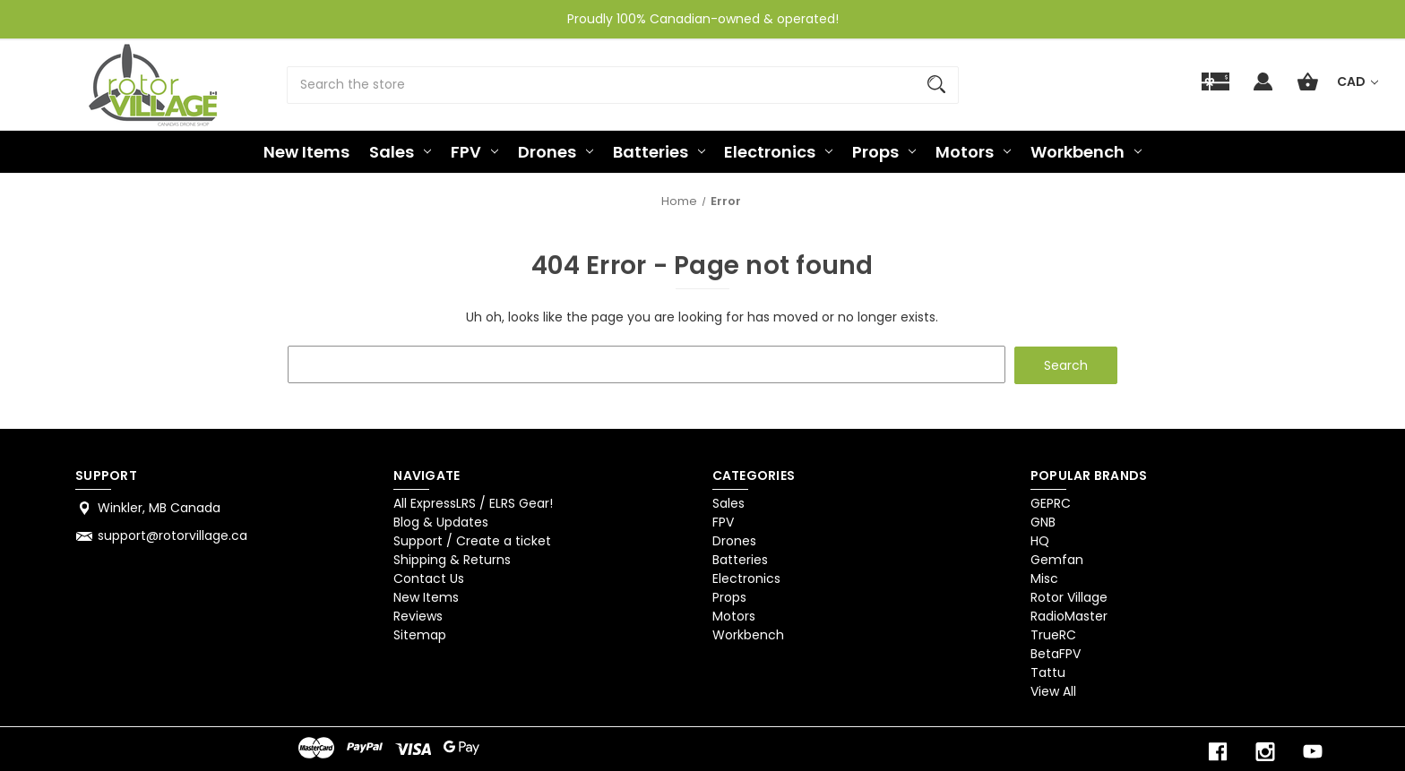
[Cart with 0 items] (1308, 90)
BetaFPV (1055, 653)
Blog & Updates (440, 521)
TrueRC (1053, 634)
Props (884, 152)
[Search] (936, 85)
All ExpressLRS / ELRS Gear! (473, 502)
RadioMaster (1069, 615)
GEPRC (1050, 502)
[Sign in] (1263, 90)
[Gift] (1215, 90)
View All (1053, 690)
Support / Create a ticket (472, 540)
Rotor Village (1069, 596)
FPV (474, 152)
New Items (306, 152)
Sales (400, 152)
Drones (555, 152)
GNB (1043, 521)
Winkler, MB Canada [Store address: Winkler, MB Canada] (159, 507)
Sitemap (419, 634)
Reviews (418, 615)
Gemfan (1056, 559)
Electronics (778, 152)
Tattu (1047, 672)
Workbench (1086, 152)
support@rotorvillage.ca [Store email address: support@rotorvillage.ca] (172, 535)
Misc (1044, 578)
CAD (1357, 81)
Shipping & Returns (452, 559)
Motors (973, 152)
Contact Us (428, 578)
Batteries (659, 152)
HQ (1039, 540)
